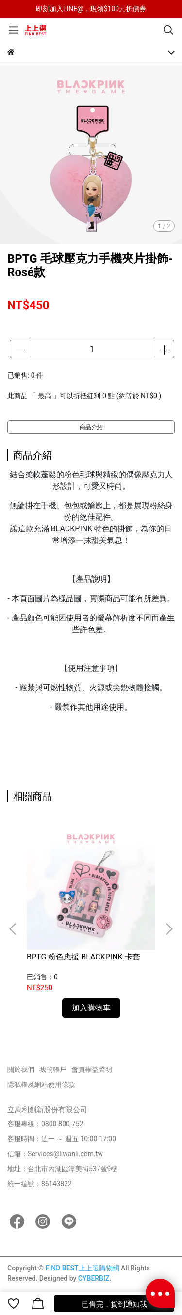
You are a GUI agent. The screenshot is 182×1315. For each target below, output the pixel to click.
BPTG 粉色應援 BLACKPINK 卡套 (83, 956)
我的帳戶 (52, 1069)
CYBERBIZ (94, 1278)
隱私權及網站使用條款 (41, 1084)
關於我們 (20, 1069)
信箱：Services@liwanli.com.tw (55, 1154)
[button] (169, 929)
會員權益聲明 (91, 1069)
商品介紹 (91, 427)
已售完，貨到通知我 (114, 1304)
